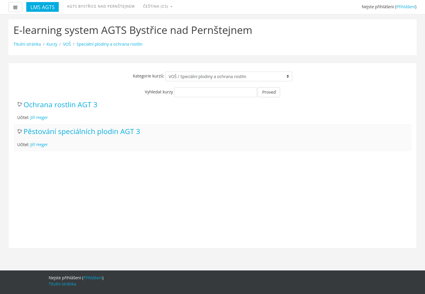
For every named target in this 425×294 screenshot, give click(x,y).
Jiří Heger (39, 117)
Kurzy (52, 44)
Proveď (269, 92)
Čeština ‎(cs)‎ (156, 6)
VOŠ (67, 44)
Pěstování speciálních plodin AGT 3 (82, 132)
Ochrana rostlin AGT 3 (61, 105)
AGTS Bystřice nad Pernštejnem (101, 6)
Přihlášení (405, 6)
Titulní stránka (27, 44)
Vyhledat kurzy (159, 92)
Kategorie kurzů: (148, 76)
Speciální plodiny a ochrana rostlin (109, 44)
